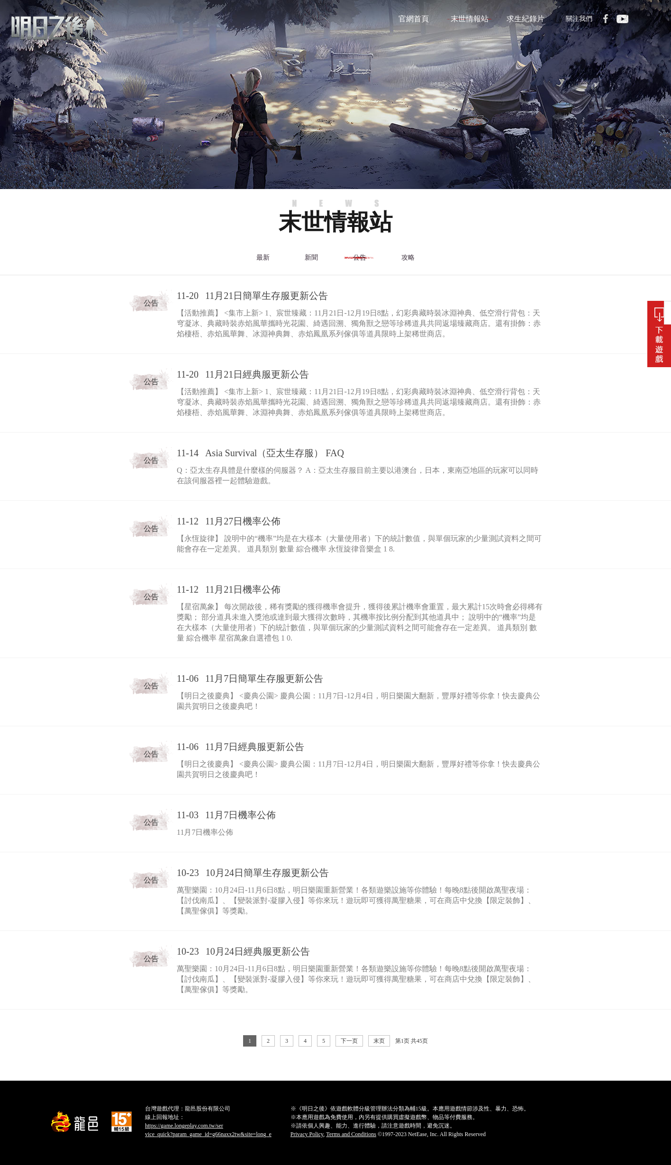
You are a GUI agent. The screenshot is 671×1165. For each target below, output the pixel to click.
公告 (359, 257)
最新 (262, 257)
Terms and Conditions (351, 1134)
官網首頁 (414, 19)
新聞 (311, 257)
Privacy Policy (307, 1134)
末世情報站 (470, 19)
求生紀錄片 (525, 19)
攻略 (407, 257)
